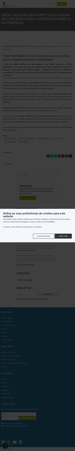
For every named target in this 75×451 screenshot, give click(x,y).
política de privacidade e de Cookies (29, 227)
